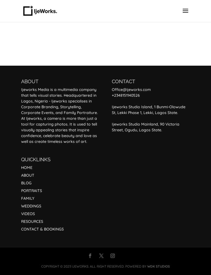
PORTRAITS (31, 190)
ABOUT (27, 175)
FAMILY (27, 198)
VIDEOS (28, 213)
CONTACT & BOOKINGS (42, 229)
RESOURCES (32, 221)
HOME (26, 167)
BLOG (26, 182)
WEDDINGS (31, 206)
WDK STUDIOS (158, 266)
